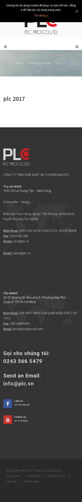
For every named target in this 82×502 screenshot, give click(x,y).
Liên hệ (11, 481)
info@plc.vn (21, 241)
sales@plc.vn (22, 253)
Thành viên (31, 481)
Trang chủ (13, 476)
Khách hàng (57, 476)
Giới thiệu (34, 476)
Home (19, 63)
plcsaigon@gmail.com (28, 329)
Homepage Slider (40, 63)
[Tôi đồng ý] (76, 11)
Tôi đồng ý (41, 15)
